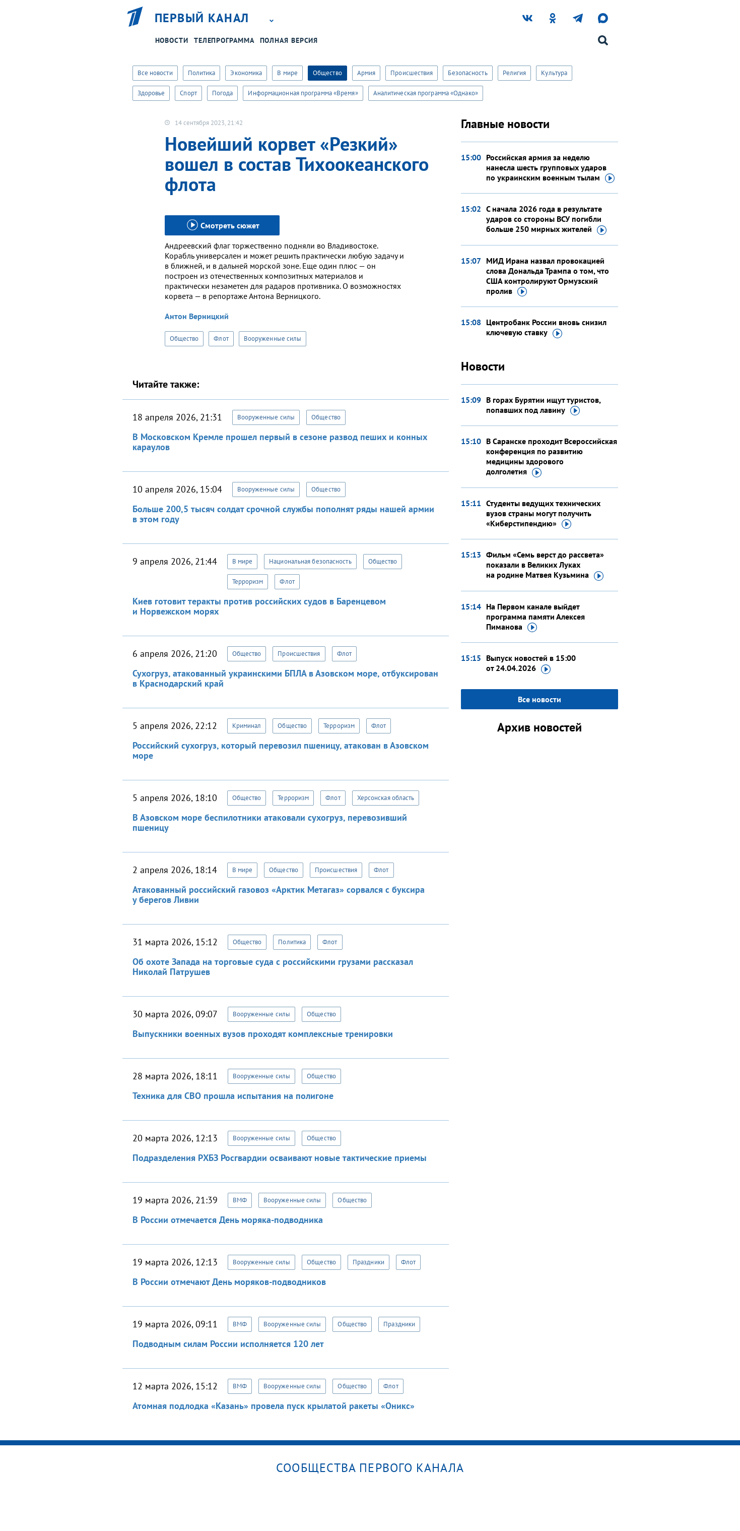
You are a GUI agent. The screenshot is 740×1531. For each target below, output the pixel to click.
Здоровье (151, 93)
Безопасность (467, 73)
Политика (202, 73)
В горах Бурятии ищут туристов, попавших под (543, 405)
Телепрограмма (224, 40)
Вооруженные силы (273, 338)
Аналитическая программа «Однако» (425, 93)
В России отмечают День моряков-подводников (229, 1282)
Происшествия (411, 73)
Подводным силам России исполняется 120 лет (228, 1344)
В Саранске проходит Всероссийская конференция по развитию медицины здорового (551, 456)
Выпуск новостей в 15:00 (531, 663)
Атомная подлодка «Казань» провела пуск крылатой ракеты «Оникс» (273, 1406)
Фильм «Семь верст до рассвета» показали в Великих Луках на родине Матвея (545, 565)
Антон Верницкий (197, 316)
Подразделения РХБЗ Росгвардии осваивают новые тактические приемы (279, 1157)
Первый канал (202, 18)
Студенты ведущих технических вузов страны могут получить (543, 513)
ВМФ (240, 1200)
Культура (554, 73)
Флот (221, 338)
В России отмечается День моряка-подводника (227, 1220)
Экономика (246, 73)
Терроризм (247, 581)
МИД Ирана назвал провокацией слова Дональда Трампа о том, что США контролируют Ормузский (547, 276)
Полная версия (289, 40)
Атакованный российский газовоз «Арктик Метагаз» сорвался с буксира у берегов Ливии (278, 894)
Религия (514, 73)
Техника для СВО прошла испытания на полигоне (232, 1095)
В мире (287, 73)
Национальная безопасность (310, 561)
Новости (171, 40)
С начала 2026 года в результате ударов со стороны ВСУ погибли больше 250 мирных (546, 219)
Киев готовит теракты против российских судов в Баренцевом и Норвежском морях (259, 606)
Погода (222, 93)
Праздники (368, 1262)
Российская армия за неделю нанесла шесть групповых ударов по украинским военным (550, 167)
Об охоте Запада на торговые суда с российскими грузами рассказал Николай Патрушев (272, 966)
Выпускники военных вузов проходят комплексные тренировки (262, 1033)
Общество (327, 73)
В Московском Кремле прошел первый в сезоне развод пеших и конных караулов (279, 442)
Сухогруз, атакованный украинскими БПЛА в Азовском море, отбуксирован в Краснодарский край (285, 678)
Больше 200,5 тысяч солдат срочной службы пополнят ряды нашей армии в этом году (283, 514)
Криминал (246, 725)
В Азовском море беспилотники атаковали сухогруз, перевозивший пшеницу (269, 822)
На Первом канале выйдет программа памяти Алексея (535, 617)
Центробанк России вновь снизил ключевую (546, 327)
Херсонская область (386, 797)
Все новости (155, 73)
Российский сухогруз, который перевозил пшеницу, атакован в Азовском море (280, 750)
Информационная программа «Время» (303, 93)
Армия (366, 73)
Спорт (188, 93)
